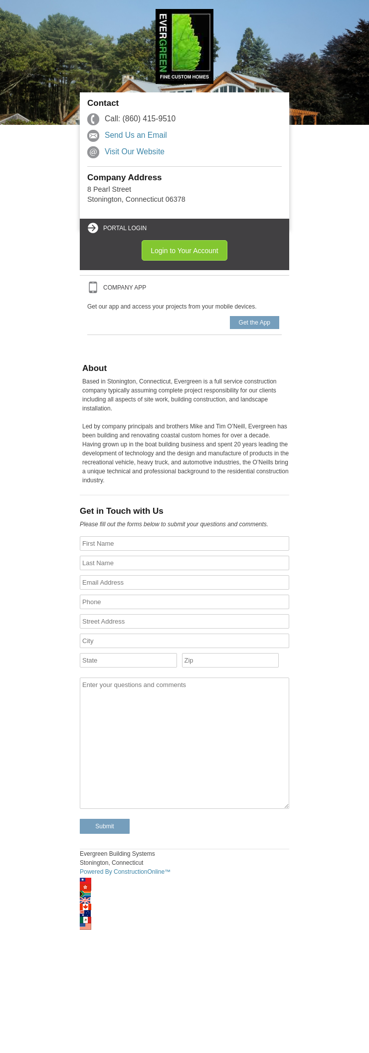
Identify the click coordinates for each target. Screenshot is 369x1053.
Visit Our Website (135, 151)
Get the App (254, 322)
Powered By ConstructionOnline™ (125, 871)
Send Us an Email (136, 135)
